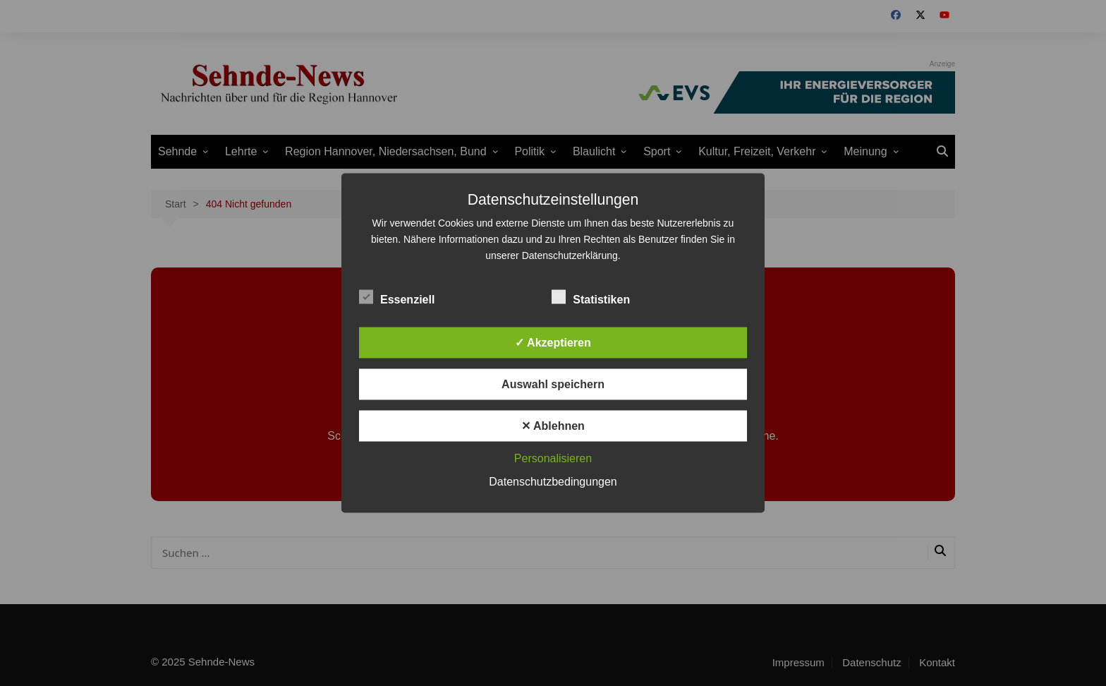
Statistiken (591, 297)
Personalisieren (553, 458)
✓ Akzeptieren (553, 343)
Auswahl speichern (553, 384)
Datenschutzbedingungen (552, 482)
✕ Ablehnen (553, 426)
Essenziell (397, 297)
